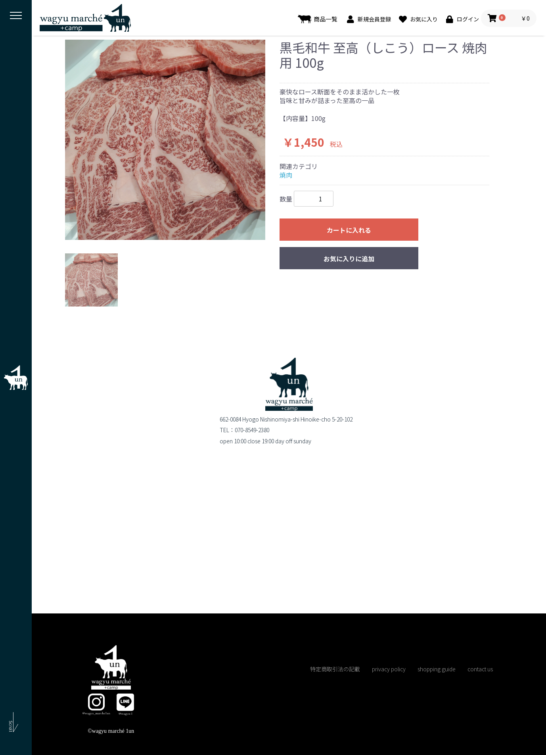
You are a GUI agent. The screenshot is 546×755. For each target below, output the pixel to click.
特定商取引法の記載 (335, 669)
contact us (480, 669)
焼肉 (286, 175)
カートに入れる (349, 230)
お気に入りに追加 (349, 258)
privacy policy (389, 669)
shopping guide (437, 669)
